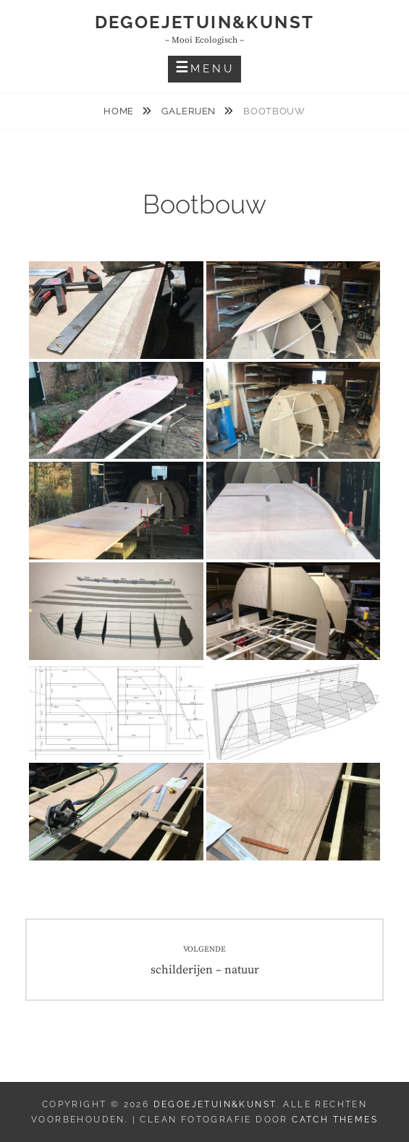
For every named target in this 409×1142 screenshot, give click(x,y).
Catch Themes (335, 1119)
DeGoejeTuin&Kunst (205, 22)
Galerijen (190, 111)
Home (120, 111)
